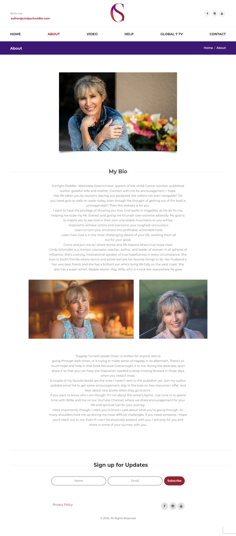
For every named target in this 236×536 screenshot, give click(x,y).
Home (208, 48)
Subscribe (174, 480)
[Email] (135, 480)
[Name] (78, 480)
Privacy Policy (63, 504)
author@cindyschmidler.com (30, 18)
